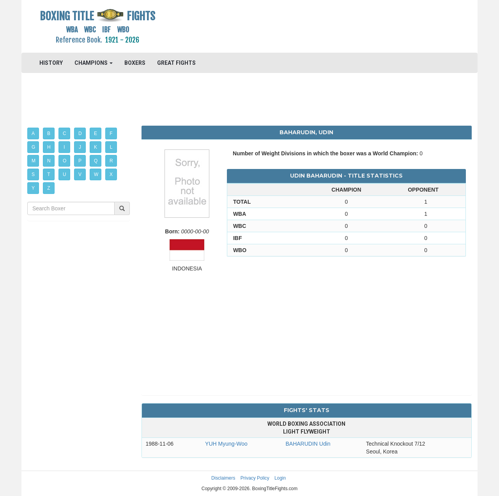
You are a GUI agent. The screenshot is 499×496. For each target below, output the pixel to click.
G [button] (33, 147)
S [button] (33, 174)
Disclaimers (223, 478)
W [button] (96, 174)
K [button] (95, 147)
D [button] (80, 133)
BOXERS (134, 63)
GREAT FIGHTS (176, 63)
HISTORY (51, 63)
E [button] (95, 133)
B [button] (48, 133)
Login (280, 478)
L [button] (111, 147)
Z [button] (48, 188)
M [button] (33, 161)
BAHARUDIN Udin (307, 444)
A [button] (33, 133)
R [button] (111, 161)
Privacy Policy (255, 478)
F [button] (111, 133)
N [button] (49, 161)
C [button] (64, 133)
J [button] (80, 147)
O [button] (64, 161)
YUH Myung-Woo (226, 444)
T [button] (48, 174)
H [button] (49, 147)
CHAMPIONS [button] (93, 63)
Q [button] (95, 161)
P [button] (79, 161)
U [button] (64, 174)
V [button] (79, 174)
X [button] (111, 174)
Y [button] (33, 188)
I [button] (64, 147)
